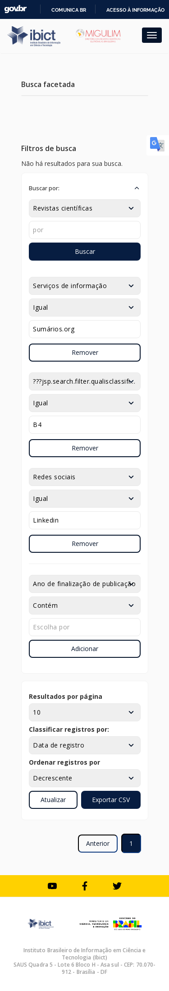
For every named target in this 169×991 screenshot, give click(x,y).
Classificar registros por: (69, 729)
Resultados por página (65, 696)
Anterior (98, 843)
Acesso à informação (135, 10)
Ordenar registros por (64, 762)
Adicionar (84, 648)
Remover (85, 352)
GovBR (15, 9)
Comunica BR (68, 10)
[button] (85, 188)
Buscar (85, 251)
